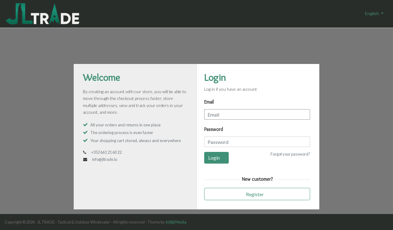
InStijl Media (175, 222)
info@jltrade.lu (104, 159)
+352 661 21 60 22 (106, 152)
